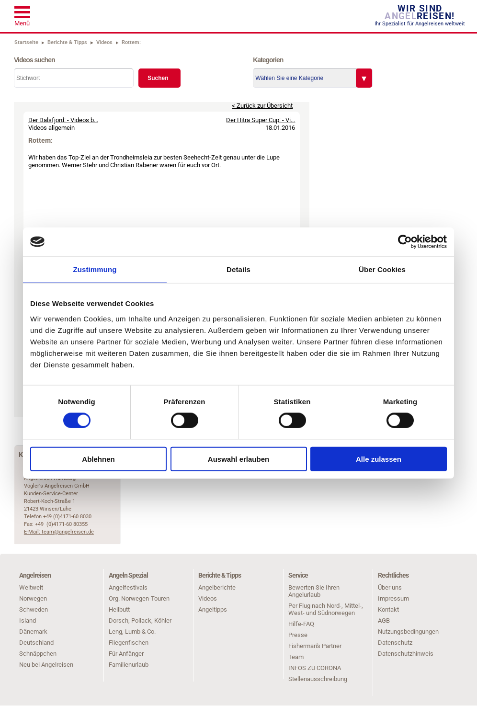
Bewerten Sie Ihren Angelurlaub (314, 591)
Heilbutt (119, 609)
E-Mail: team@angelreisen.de (59, 532)
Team (296, 656)
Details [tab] (238, 269)
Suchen (158, 78)
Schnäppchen (38, 653)
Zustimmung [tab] (95, 269)
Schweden (33, 609)
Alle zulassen (378, 459)
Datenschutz (395, 642)
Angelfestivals (128, 587)
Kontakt (388, 609)
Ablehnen (98, 459)
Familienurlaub (128, 664)
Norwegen (33, 598)
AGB (384, 620)
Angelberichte (217, 587)
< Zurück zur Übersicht (262, 105)
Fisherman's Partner (314, 645)
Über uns (390, 587)
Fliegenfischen (128, 642)
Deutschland (36, 642)
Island (27, 620)
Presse (297, 634)
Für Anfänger (126, 653)
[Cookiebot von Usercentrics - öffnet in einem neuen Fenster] (405, 242)
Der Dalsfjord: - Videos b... (63, 120)
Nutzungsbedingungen (408, 631)
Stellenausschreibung (317, 679)
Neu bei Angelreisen (46, 664)
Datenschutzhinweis (405, 653)
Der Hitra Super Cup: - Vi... (260, 120)
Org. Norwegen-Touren (139, 598)
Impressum (393, 598)
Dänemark (33, 631)
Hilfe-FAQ (301, 623)
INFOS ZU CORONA (314, 668)
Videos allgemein (51, 127)
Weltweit (31, 587)
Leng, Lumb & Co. (132, 631)
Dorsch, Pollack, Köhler (140, 620)
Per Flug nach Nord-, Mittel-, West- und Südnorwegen (325, 609)
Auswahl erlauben (238, 459)
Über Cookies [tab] (382, 269)
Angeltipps (212, 609)
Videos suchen (34, 60)
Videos (207, 598)
